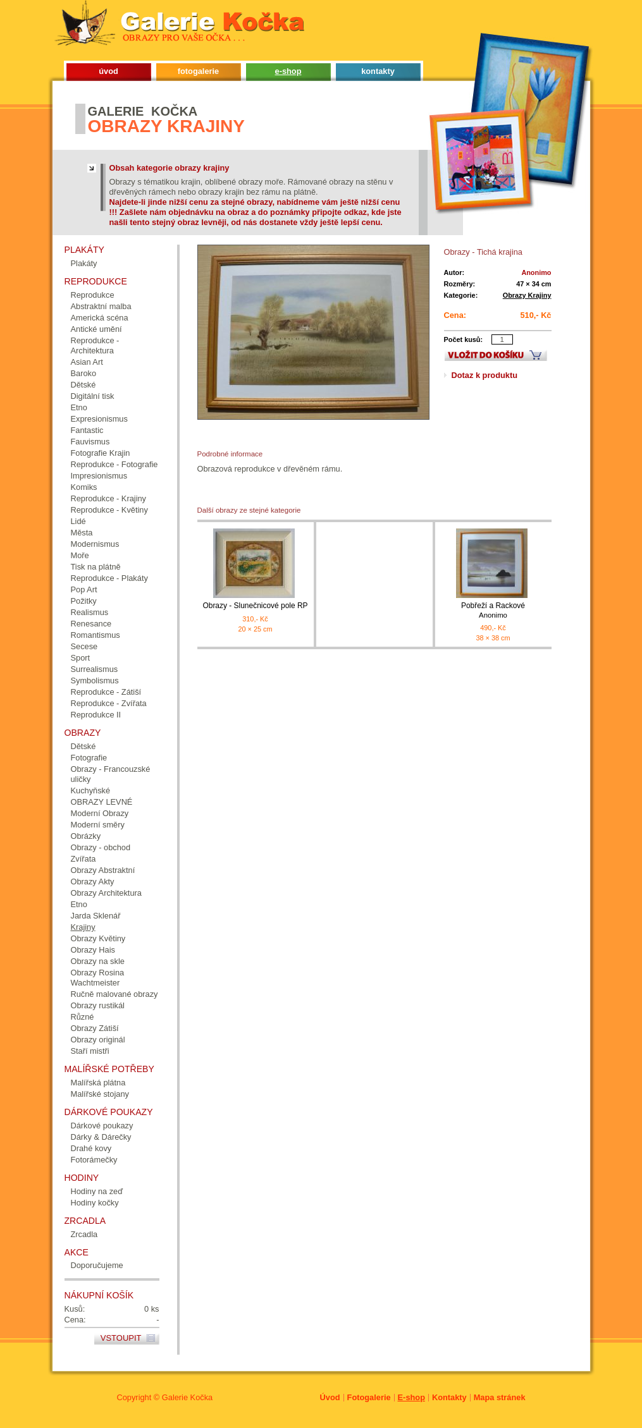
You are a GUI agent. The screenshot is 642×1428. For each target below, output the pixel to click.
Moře (80, 555)
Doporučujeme (97, 1265)
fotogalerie (198, 71)
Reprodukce (92, 295)
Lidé (78, 521)
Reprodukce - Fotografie (114, 464)
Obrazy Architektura (106, 893)
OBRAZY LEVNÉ (102, 802)
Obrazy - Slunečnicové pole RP (254, 605)
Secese (84, 646)
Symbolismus (95, 680)
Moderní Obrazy (100, 813)
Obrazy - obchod (101, 847)
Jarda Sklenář (96, 915)
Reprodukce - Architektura (95, 345)
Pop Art (84, 589)
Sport (80, 657)
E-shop (411, 1397)
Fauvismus (90, 441)
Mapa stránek (500, 1397)
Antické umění (96, 329)
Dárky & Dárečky (101, 1137)
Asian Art (87, 362)
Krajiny (83, 927)
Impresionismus (99, 475)
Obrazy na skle (98, 961)
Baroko (84, 373)
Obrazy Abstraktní (103, 870)
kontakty (378, 71)
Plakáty (84, 263)
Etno (79, 407)
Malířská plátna (98, 1082)
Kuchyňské (91, 790)
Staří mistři (90, 1051)
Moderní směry (98, 824)
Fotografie (89, 757)
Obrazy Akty (92, 881)
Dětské (83, 384)
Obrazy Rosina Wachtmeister (98, 977)
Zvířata (83, 859)
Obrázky (86, 836)
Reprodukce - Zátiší (106, 692)
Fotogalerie (369, 1397)
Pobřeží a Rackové (493, 610)
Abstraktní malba (101, 306)
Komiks (84, 487)
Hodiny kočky (95, 1202)
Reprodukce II (96, 714)
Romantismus (95, 635)
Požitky (84, 601)
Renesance (91, 623)
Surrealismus (94, 669)
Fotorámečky (94, 1159)
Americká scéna (99, 317)
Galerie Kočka (187, 1397)
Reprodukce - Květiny (109, 510)
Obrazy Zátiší (95, 1028)
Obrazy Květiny (98, 938)
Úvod (330, 1397)
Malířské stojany (100, 1094)
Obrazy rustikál (98, 1005)
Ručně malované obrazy (114, 994)
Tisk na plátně (96, 566)
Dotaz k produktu (485, 375)
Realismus (90, 612)
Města (82, 532)
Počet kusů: (463, 339)
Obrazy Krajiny (527, 295)
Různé (82, 1017)
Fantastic (87, 430)
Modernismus (95, 544)
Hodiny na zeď (97, 1191)
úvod (108, 71)
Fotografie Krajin (100, 453)
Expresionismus (99, 419)
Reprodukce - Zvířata (109, 703)
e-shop (288, 71)
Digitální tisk (92, 396)
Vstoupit (121, 1338)
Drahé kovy (91, 1148)
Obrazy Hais (93, 950)
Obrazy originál (98, 1039)
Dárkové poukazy (102, 1125)
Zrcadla (84, 1234)
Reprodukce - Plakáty (109, 578)
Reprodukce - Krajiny (109, 498)
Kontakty (449, 1397)
